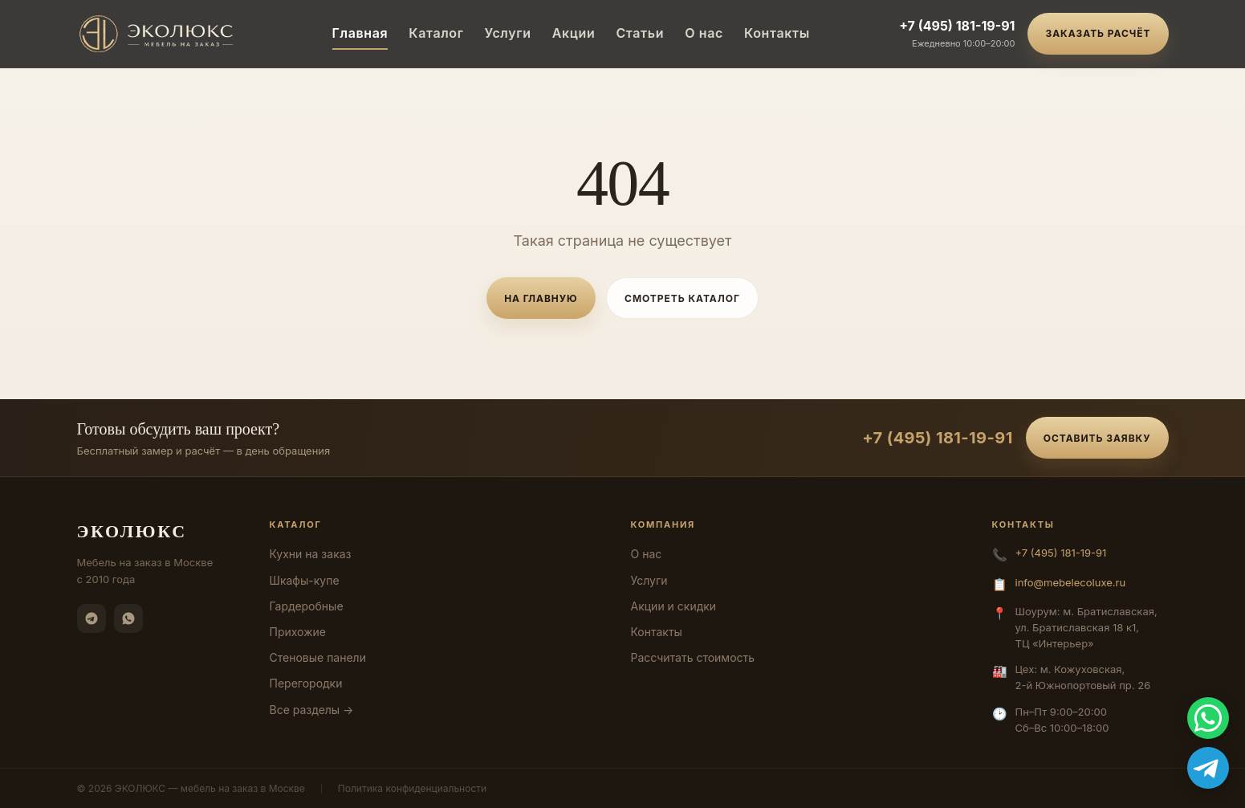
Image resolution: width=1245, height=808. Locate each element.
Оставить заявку (1097, 438)
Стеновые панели (318, 657)
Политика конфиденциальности (412, 788)
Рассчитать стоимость (693, 657)
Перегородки (306, 683)
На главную (540, 298)
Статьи (640, 33)
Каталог (436, 33)
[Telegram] (91, 618)
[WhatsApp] (128, 618)
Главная (360, 33)
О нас (704, 33)
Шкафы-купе (305, 580)
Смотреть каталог (682, 298)
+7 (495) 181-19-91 (957, 26)
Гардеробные (307, 606)
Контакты (777, 33)
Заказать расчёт (1097, 33)
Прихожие (298, 632)
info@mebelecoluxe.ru (1070, 582)
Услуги (508, 33)
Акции (574, 33)
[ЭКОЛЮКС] (160, 33)
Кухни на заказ (311, 554)
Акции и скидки (674, 606)
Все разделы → (312, 709)
